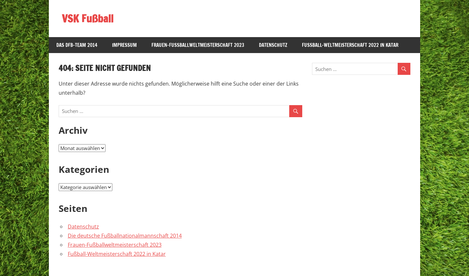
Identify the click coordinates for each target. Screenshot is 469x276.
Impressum (124, 45)
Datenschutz (273, 45)
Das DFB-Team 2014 (76, 45)
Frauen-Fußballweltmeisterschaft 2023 (197, 45)
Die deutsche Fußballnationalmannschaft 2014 (125, 235)
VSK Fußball (87, 18)
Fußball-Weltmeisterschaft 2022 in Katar (350, 45)
